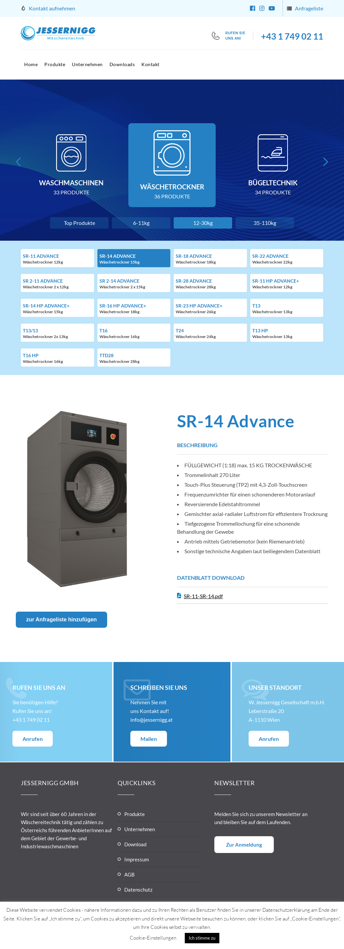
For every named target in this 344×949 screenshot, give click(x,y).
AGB (129, 874)
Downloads (122, 64)
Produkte (54, 64)
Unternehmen (87, 64)
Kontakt (150, 64)
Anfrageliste (309, 8)
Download (135, 844)
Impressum (136, 859)
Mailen (148, 739)
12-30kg (203, 223)
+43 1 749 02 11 (292, 36)
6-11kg (141, 223)
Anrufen (33, 739)
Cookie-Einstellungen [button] (153, 938)
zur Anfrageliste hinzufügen (61, 619)
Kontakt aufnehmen (52, 8)
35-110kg (265, 223)
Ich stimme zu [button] (202, 938)
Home (31, 64)
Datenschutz (138, 890)
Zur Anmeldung (244, 845)
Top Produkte (79, 223)
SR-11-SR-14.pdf (203, 596)
